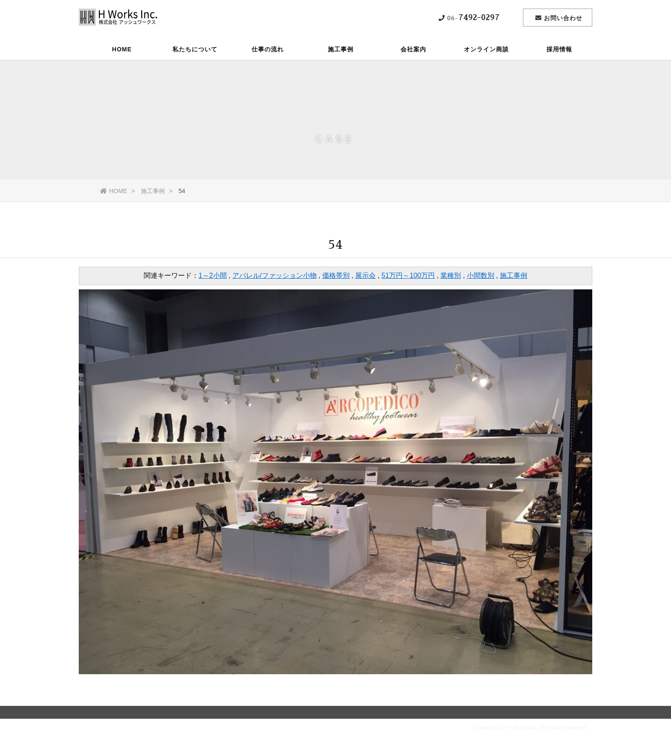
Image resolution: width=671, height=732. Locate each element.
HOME (122, 49)
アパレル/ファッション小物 (274, 275)
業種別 (450, 275)
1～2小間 (213, 275)
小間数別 (480, 275)
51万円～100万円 (408, 275)
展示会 (365, 275)
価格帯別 (336, 275)
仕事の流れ (268, 49)
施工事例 (340, 49)
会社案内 (413, 49)
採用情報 (559, 49)
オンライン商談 (486, 49)
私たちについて (194, 49)
